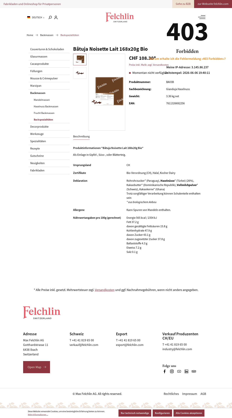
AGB (203, 394)
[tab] (81, 136)
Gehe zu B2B (183, 4)
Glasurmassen (38, 56)
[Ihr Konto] (56, 17)
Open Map (34, 367)
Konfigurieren (162, 413)
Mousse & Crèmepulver (44, 78)
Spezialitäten (38, 141)
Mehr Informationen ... (38, 414)
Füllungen (36, 71)
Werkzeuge (37, 134)
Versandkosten (105, 290)
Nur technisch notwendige (135, 413)
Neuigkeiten (37, 163)
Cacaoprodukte (39, 64)
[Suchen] (50, 17)
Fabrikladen (37, 170)
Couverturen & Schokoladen (47, 49)
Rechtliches (171, 394)
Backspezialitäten (43, 119)
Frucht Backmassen (44, 113)
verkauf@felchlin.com (84, 345)
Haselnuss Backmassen (46, 106)
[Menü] (200, 17)
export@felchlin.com (130, 345)
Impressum (189, 394)
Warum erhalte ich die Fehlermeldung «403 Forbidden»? (187, 59)
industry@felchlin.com (177, 349)
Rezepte (35, 148)
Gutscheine (37, 156)
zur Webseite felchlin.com (213, 4)
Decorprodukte (39, 126)
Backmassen (37, 93)
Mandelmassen (42, 99)
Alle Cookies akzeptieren (189, 413)
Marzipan (35, 86)
